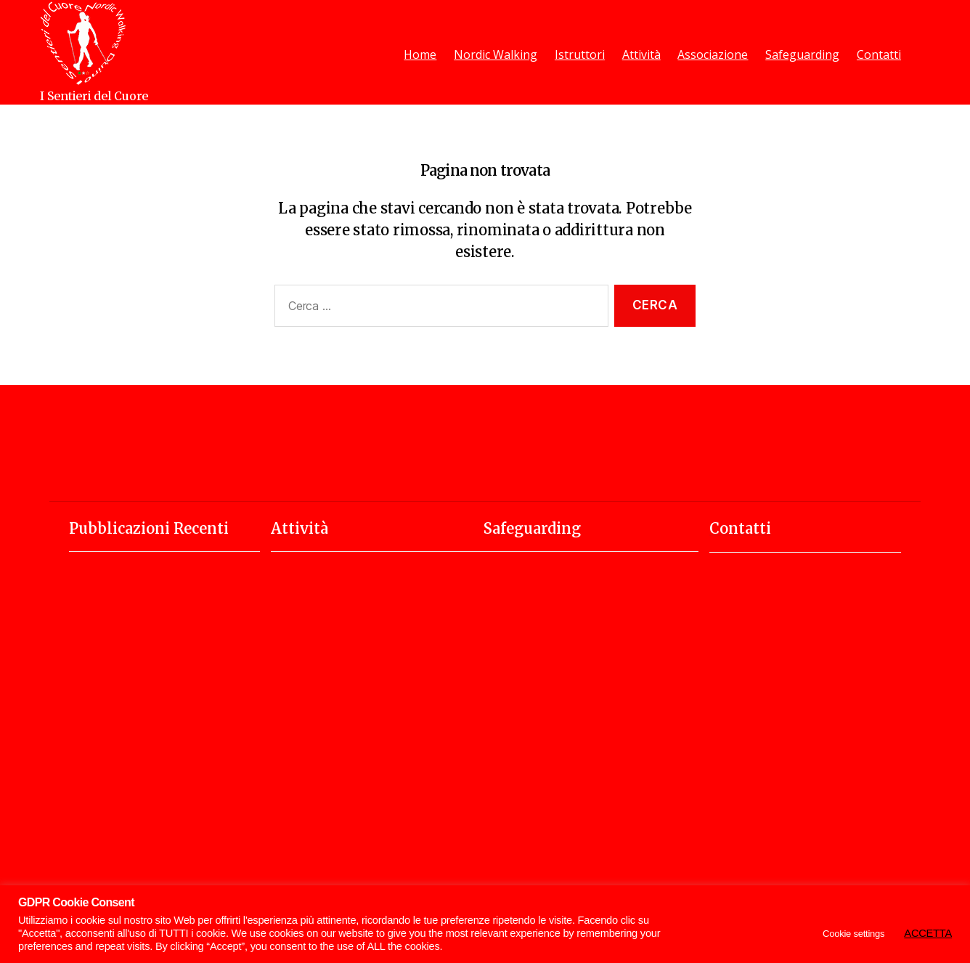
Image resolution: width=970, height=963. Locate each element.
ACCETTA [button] (928, 933)
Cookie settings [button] (853, 933)
